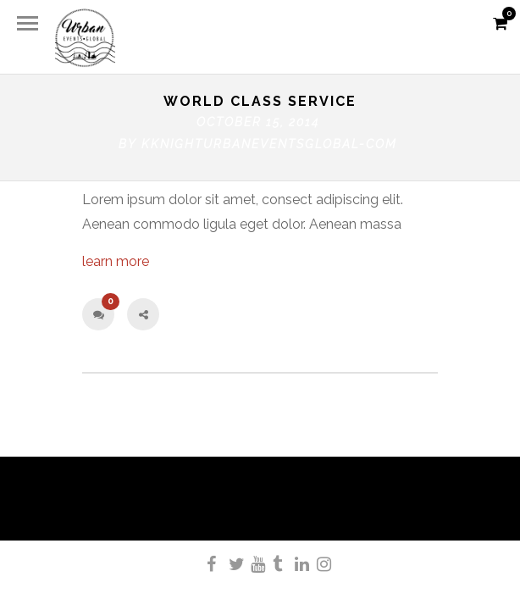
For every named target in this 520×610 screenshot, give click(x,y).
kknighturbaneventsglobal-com (269, 144)
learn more (115, 261)
